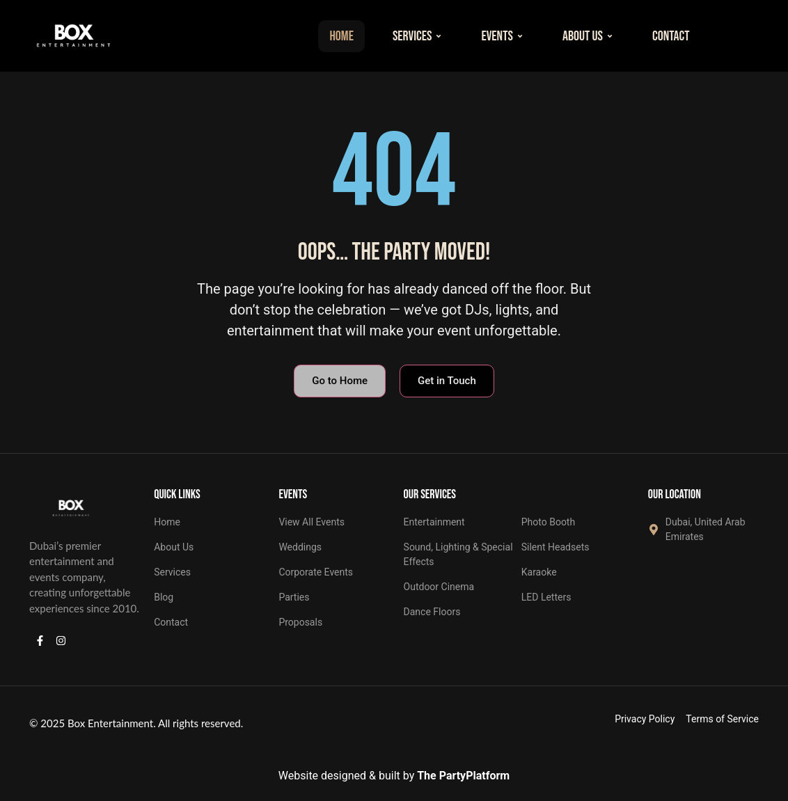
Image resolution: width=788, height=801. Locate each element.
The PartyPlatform (463, 775)
